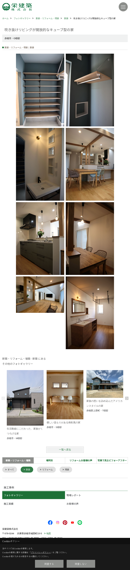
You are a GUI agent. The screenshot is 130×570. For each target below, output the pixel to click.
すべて (11, 469)
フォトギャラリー (13, 495)
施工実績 (8, 504)
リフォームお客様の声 (81, 460)
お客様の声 (73, 504)
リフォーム (49, 469)
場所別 (49, 460)
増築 (69, 469)
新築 (29, 469)
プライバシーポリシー (40, 552)
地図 (48, 533)
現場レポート (74, 495)
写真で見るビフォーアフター (112, 460)
